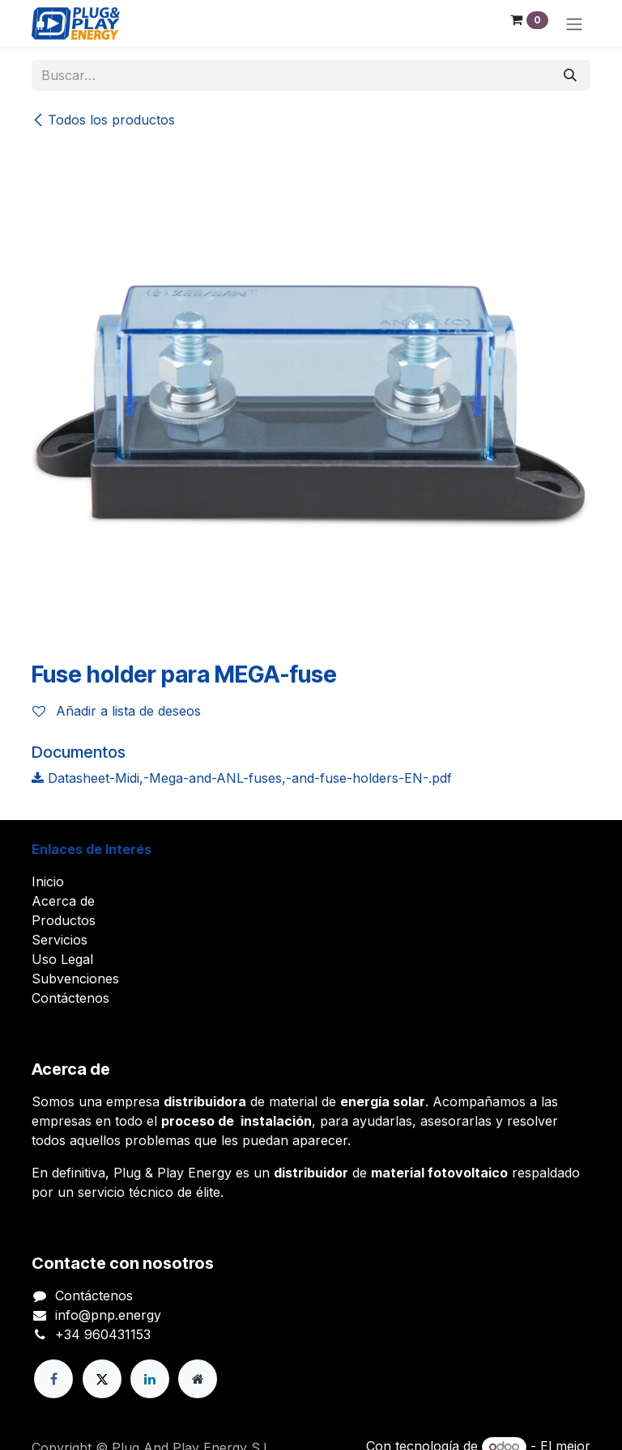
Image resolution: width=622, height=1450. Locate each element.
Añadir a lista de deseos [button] (116, 711)
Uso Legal (62, 959)
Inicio (48, 881)
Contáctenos (70, 998)
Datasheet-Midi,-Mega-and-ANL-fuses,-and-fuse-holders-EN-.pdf (242, 778)
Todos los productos (103, 120)
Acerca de (63, 901)
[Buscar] (570, 75)
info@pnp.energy (108, 1315)
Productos (64, 920)
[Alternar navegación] (574, 23)
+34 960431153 (103, 1334)
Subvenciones (75, 978)
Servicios (59, 940)
